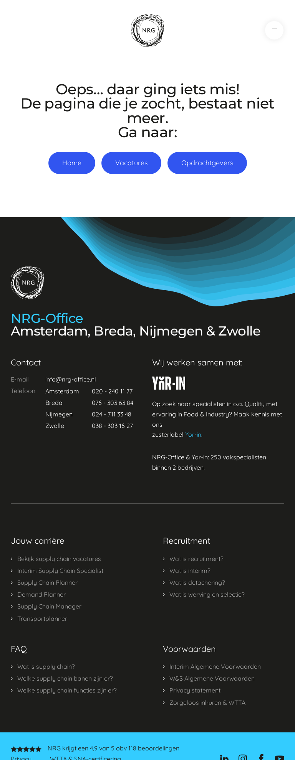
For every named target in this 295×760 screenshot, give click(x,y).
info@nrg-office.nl (70, 379)
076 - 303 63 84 (112, 402)
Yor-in (193, 434)
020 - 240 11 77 (112, 391)
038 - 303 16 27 (112, 425)
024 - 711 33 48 (111, 414)
